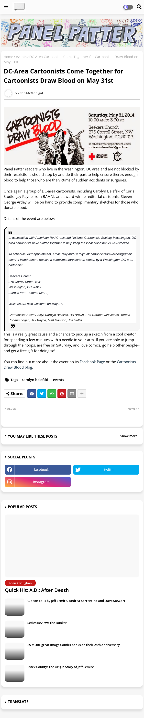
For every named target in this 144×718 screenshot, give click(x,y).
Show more (128, 436)
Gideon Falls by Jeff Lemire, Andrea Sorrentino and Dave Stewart (76, 600)
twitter (109, 469)
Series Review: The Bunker (47, 623)
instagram (41, 481)
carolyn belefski (35, 379)
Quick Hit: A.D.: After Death (37, 590)
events (21, 56)
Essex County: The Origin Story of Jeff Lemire (60, 667)
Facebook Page (92, 361)
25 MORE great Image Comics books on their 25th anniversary (73, 645)
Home (8, 56)
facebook (41, 469)
